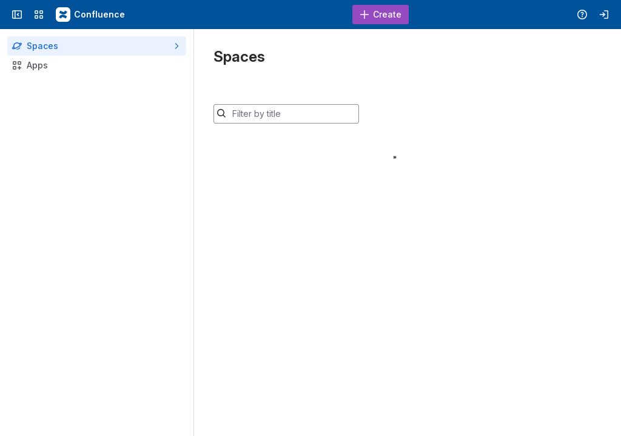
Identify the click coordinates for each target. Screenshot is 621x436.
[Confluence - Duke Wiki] (91, 14)
